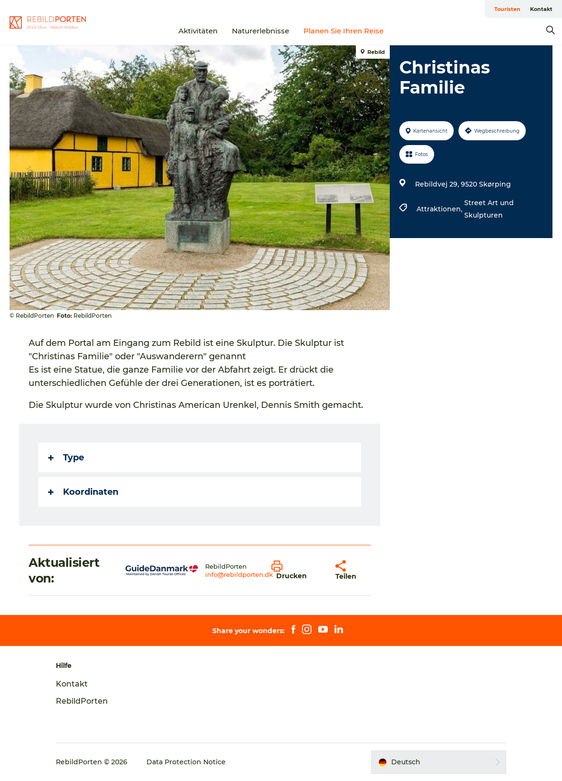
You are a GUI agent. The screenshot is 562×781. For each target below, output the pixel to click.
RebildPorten (82, 701)
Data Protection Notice (186, 762)
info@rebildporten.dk (239, 574)
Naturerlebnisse (260, 30)
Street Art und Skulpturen (489, 208)
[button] (296, 571)
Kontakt (541, 9)
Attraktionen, (440, 209)
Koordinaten (83, 492)
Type (66, 457)
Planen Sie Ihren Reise (343, 30)
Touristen (507, 9)
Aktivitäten (198, 30)
